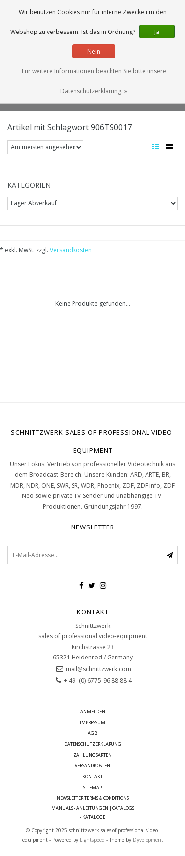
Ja (156, 32)
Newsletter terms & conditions (93, 798)
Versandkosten (71, 250)
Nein (93, 51)
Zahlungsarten (92, 755)
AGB (92, 733)
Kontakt (92, 776)
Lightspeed (92, 839)
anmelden (92, 711)
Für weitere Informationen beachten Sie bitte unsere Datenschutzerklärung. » (94, 81)
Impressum (92, 722)
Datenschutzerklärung (92, 744)
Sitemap (92, 787)
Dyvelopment (148, 839)
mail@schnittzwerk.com (98, 669)
